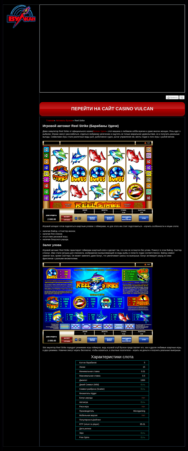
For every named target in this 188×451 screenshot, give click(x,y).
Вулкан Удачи (99, 131)
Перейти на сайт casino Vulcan (112, 108)
